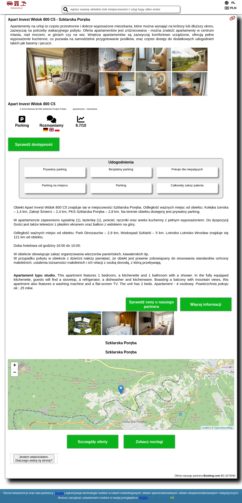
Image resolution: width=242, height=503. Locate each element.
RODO (143, 497)
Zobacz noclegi (149, 442)
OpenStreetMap (223, 427)
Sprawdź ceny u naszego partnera (151, 304)
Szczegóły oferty (93, 442)
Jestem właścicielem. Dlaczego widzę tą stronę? (33, 458)
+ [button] (14, 365)
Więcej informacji (205, 304)
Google (59, 493)
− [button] (14, 372)
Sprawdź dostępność (34, 145)
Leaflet (206, 427)
